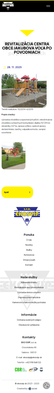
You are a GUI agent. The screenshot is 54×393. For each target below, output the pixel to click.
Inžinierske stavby (29, 282)
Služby (29, 249)
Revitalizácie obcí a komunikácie (29, 287)
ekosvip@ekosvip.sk (32, 357)
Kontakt (29, 265)
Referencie (29, 255)
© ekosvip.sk (21, 383)
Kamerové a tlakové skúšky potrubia (29, 302)
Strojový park (29, 259)
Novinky (29, 245)
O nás (29, 239)
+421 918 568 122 (33, 362)
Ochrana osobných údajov (29, 319)
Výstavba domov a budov (29, 292)
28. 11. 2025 (14, 67)
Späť (6, 192)
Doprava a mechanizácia (29, 297)
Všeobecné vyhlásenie (29, 325)
